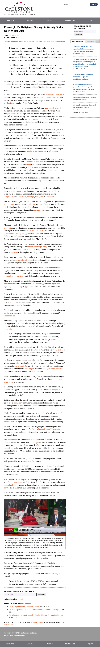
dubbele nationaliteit (35, 162)
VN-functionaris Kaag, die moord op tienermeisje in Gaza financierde (84, 107)
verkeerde (19, 366)
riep (11, 302)
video (26, 135)
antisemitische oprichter (36, 247)
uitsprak (36, 442)
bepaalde (17, 403)
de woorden (51, 108)
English (90, 20)
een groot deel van (36, 231)
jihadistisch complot (35, 151)
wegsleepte (18, 482)
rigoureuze (56, 284)
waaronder (58, 146)
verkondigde (53, 389)
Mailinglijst (70, 20)
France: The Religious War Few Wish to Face (47, 41)
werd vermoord (32, 119)
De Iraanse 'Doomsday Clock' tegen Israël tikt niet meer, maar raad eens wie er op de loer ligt (84, 49)
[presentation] (78, 41)
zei (51, 495)
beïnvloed (41, 97)
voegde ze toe (9, 316)
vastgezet (39, 196)
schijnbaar (52, 323)
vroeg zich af (58, 350)
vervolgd (30, 196)
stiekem (29, 281)
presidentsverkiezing (12, 233)
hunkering (31, 204)
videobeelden (41, 555)
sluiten (28, 164)
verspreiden (8, 196)
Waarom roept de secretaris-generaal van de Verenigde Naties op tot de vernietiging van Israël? (84, 87)
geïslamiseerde (10, 103)
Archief (50, 20)
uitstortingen (29, 369)
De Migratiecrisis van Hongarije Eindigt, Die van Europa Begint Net (36, 615)
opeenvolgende (21, 260)
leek (27, 267)
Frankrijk (21, 599)
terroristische (19, 276)
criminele (8, 276)
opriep (14, 252)
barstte (6, 488)
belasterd (22, 196)
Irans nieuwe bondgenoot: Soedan (84, 97)
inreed (27, 300)
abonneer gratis (37, 622)
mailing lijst (8, 624)
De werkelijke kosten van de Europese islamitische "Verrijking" (34, 610)
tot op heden (36, 167)
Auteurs (29, 20)
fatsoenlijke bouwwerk (55, 95)
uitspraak (7, 329)
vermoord (50, 196)
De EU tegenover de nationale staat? (24, 606)
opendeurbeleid (39, 210)
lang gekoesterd (44, 429)
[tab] (78, 41)
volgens (46, 180)
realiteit (50, 170)
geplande (10, 485)
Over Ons (10, 20)
